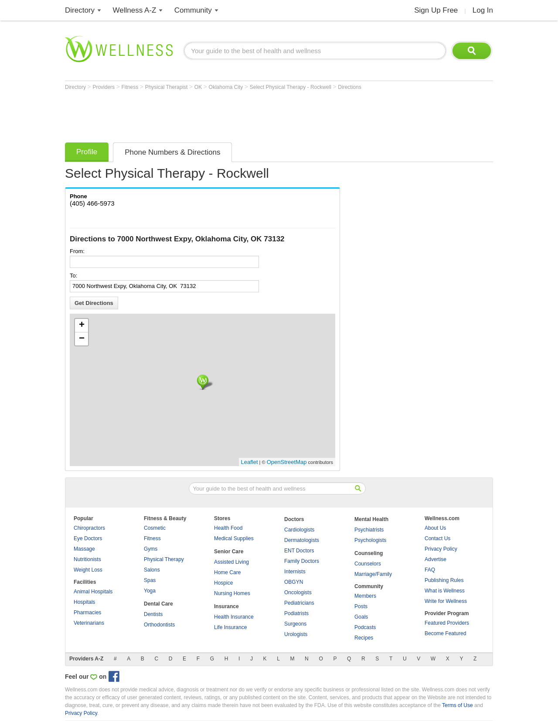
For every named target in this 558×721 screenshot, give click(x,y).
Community (193, 10)
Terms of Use (457, 705)
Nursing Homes (232, 593)
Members (365, 596)
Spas (150, 580)
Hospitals (84, 602)
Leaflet (249, 462)
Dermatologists (301, 540)
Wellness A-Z (135, 10)
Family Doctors (301, 561)
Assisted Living (231, 562)
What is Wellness (445, 591)
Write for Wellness (446, 601)
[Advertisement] (223, 114)
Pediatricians (299, 603)
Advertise (435, 559)
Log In (483, 10)
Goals (361, 617)
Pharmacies (87, 612)
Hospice (223, 583)
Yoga (150, 591)
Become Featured (445, 633)
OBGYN (293, 582)
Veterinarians (89, 623)
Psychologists (370, 540)
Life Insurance (230, 627)
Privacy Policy (441, 549)
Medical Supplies (234, 538)
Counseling (368, 553)
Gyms (150, 549)
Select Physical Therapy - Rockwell (291, 87)
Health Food (228, 528)
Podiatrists (296, 613)
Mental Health (371, 519)
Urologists (295, 634)
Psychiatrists (369, 530)
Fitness (131, 87)
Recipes (363, 638)
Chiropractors (89, 528)
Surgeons (295, 624)
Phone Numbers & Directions (172, 152)
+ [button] (82, 325)
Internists (295, 572)
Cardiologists (299, 530)
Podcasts (365, 627)
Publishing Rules (444, 580)
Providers (104, 87)
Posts (360, 606)
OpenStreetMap (287, 462)
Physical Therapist (167, 87)
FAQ (430, 570)
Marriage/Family (373, 574)
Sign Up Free (436, 10)
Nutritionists (87, 559)
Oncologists (298, 592)
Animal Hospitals (93, 592)
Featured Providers (447, 623)
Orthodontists (159, 625)
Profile (86, 152)
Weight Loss (88, 570)
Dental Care (158, 604)
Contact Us (437, 538)
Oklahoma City (227, 87)
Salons (152, 570)
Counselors (367, 564)
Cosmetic (155, 528)
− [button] (82, 338)
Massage (84, 549)
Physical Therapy (164, 559)
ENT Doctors (299, 551)
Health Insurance (234, 617)
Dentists (153, 614)
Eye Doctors (88, 538)
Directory (80, 10)
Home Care (227, 572)
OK (199, 87)
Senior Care (228, 551)
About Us (435, 528)
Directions (349, 87)
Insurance (226, 606)
